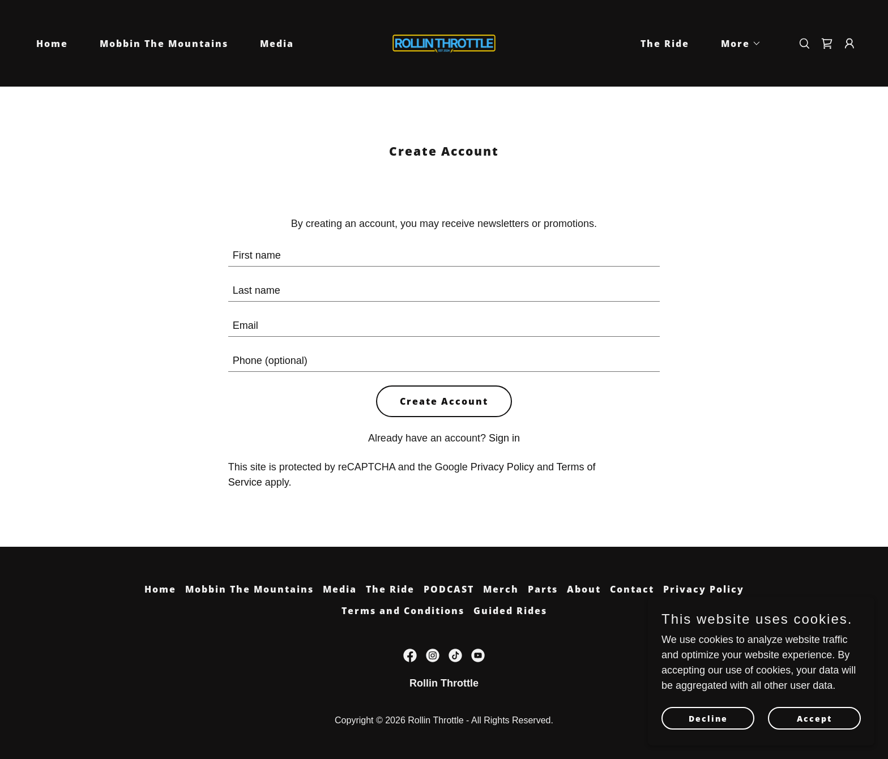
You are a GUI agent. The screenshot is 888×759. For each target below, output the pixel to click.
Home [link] (52, 43)
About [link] (584, 589)
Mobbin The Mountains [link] (164, 43)
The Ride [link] (665, 43)
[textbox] (444, 256)
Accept (814, 718)
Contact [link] (632, 589)
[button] (736, 43)
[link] (444, 42)
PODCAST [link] (449, 589)
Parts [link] (543, 589)
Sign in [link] (504, 438)
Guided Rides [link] (510, 610)
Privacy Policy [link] (502, 467)
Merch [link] (501, 589)
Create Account (444, 401)
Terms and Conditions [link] (402, 610)
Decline (708, 718)
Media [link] (277, 43)
